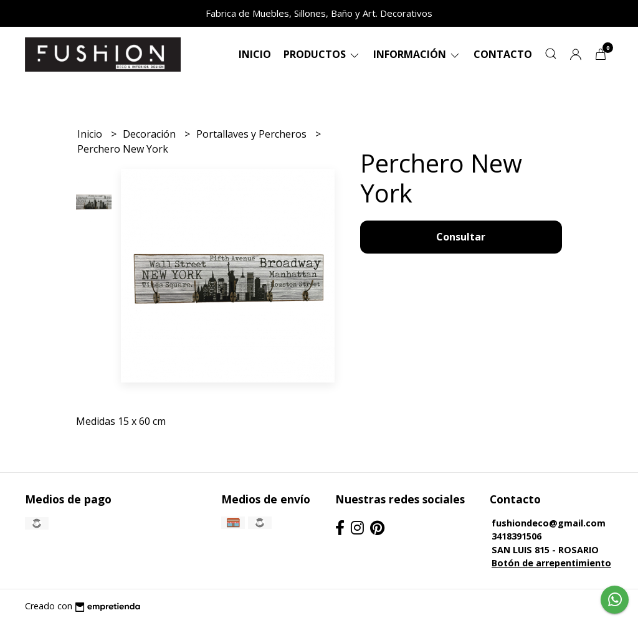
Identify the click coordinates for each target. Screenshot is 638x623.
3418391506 (516, 536)
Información (417, 54)
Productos (322, 54)
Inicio (255, 54)
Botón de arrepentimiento (551, 563)
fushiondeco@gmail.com (549, 523)
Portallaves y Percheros (252, 134)
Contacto (503, 54)
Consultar (460, 237)
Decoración (150, 134)
